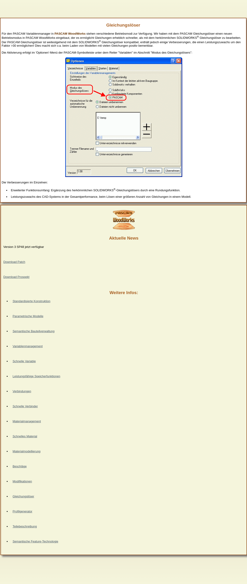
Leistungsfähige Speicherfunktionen (36, 376)
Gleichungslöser (23, 496)
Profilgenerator (22, 511)
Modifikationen (22, 481)
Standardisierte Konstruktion (31, 301)
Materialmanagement (26, 421)
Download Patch (14, 262)
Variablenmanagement (27, 346)
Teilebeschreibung (24, 526)
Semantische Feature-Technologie (35, 541)
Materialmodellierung (26, 451)
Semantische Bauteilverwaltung (33, 331)
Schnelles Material (24, 436)
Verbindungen (21, 391)
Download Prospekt (16, 277)
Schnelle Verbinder (25, 406)
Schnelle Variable (24, 361)
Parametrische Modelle (27, 316)
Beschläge (19, 466)
